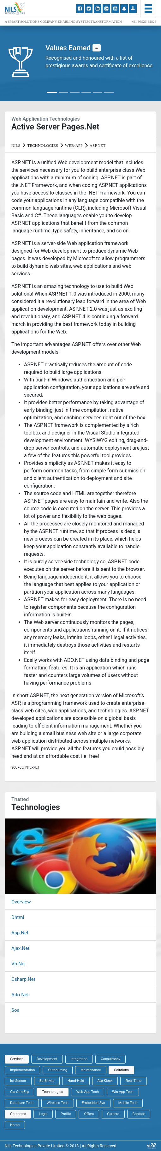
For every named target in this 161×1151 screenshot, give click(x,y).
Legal (43, 1114)
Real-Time (133, 1081)
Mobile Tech (127, 1103)
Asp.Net (19, 933)
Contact (139, 1114)
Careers (113, 1114)
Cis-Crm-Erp (19, 1092)
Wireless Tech (58, 1103)
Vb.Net (18, 964)
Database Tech (21, 1103)
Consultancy (110, 1059)
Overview (21, 902)
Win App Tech (123, 1092)
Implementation (22, 1070)
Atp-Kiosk (105, 1081)
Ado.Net (20, 995)
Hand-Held (76, 1081)
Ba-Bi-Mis (46, 1081)
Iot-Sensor (18, 1081)
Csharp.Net (23, 979)
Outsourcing (57, 1070)
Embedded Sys (93, 1103)
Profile (66, 1114)
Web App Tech (87, 1092)
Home (15, 1125)
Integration (79, 1059)
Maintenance (90, 1070)
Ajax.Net (20, 948)
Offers (89, 1114)
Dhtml (17, 917)
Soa (15, 1010)
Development (47, 1059)
